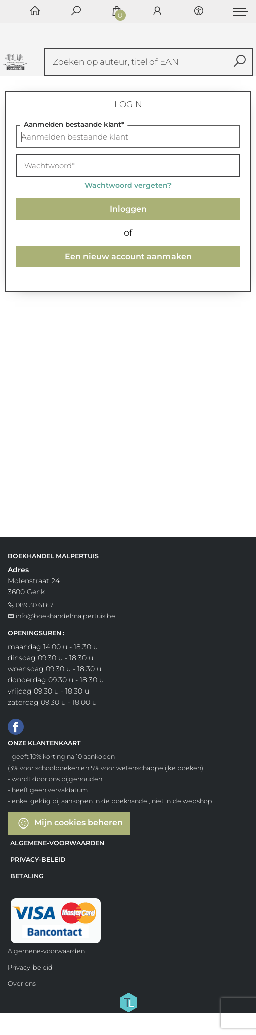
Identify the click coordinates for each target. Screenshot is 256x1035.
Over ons (22, 983)
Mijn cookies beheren (70, 823)
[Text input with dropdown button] (151, 62)
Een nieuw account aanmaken (128, 256)
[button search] (240, 62)
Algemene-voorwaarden (57, 843)
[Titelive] (128, 1001)
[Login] (157, 11)
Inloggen (128, 209)
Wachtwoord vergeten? (128, 185)
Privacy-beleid (37, 859)
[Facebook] (16, 726)
